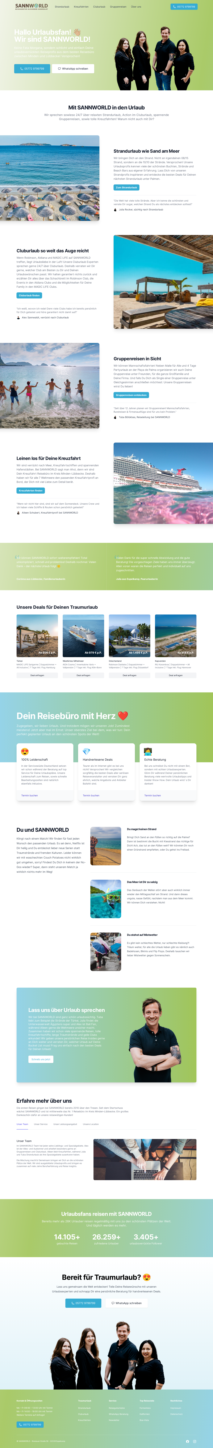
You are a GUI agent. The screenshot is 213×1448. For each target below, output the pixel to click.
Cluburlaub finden (29, 295)
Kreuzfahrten (81, 6)
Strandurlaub (62, 6)
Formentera (145, 1408)
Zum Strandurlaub (126, 187)
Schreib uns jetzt (41, 1059)
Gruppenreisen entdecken (131, 395)
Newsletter (114, 1420)
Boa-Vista (144, 1420)
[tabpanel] (106, 1154)
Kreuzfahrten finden (30, 490)
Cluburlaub (99, 6)
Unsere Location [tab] (91, 1124)
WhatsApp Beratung (118, 1414)
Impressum (175, 1408)
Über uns (136, 6)
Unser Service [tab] (40, 1124)
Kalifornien (145, 1414)
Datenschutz (176, 1414)
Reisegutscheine (117, 1408)
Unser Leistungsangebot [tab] (65, 1124)
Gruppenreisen (118, 6)
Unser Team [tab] (22, 1124)
